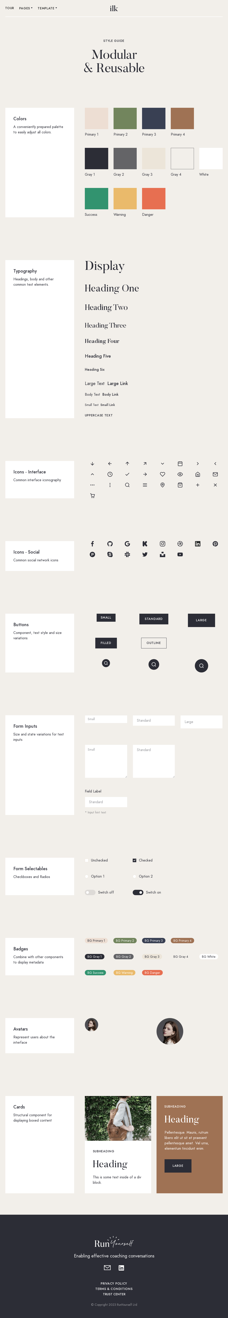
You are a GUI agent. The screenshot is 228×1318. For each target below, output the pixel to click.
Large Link (117, 383)
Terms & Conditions (114, 1289)
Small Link (107, 405)
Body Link (110, 394)
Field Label (93, 791)
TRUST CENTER (114, 1294)
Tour (9, 8)
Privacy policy (114, 1283)
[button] (26, 8)
